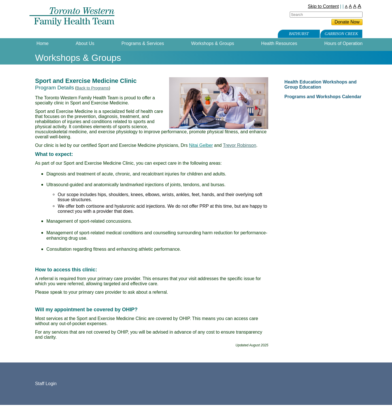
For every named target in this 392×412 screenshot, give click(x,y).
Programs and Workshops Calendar (322, 96)
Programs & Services (143, 43)
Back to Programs (92, 88)
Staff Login (46, 383)
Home (43, 43)
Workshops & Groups (212, 43)
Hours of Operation (343, 43)
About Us (85, 43)
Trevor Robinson (239, 145)
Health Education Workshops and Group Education (320, 84)
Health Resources (279, 43)
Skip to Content (323, 6)
